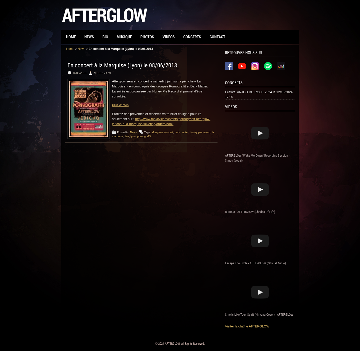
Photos (147, 37)
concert (168, 132)
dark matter (181, 132)
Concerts (192, 37)
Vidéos (168, 37)
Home (71, 37)
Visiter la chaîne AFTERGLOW (247, 326)
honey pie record (200, 132)
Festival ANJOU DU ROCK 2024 (248, 92)
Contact (217, 37)
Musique (124, 37)
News (89, 37)
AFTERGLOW (172, 343)
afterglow (157, 132)
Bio (105, 37)
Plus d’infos (120, 105)
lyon (133, 136)
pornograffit (144, 136)
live (127, 136)
